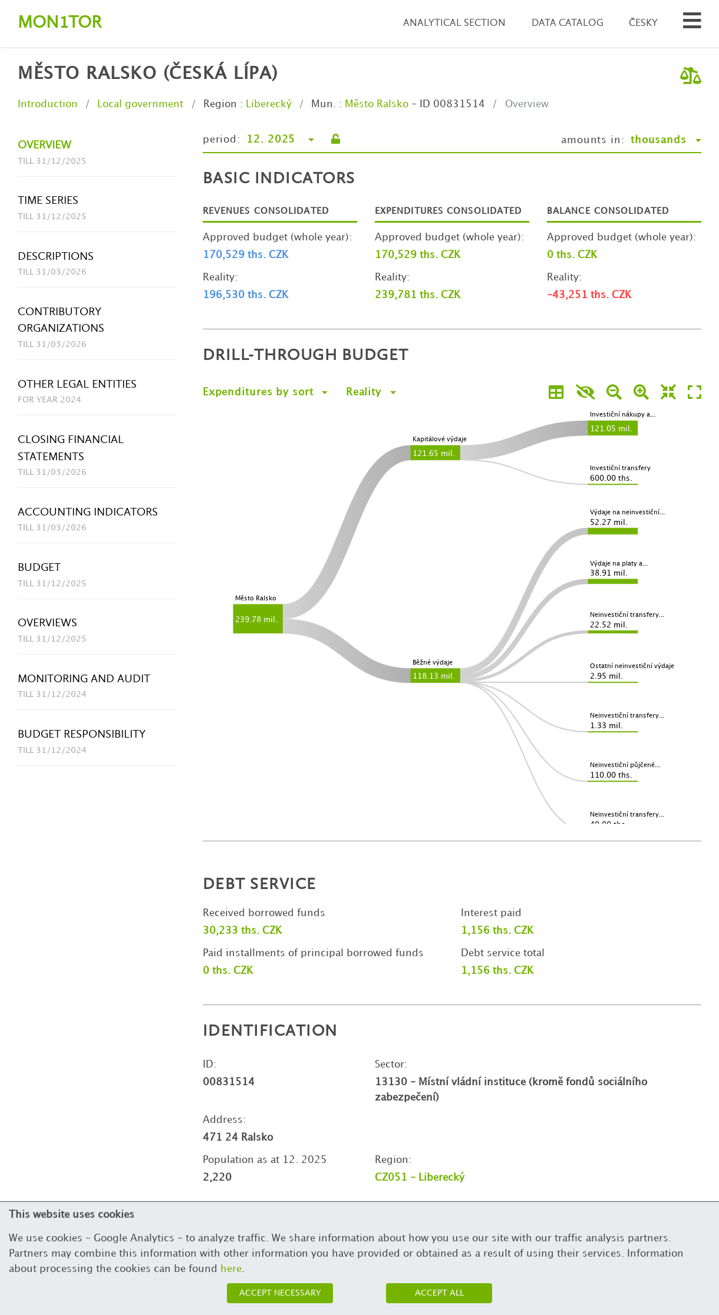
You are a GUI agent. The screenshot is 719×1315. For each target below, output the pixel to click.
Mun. (323, 104)
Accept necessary (280, 1293)
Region (220, 104)
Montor (59, 23)
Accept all (439, 1293)
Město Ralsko (376, 104)
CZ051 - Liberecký (419, 1177)
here (231, 1269)
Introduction (48, 104)
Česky (643, 23)
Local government (140, 104)
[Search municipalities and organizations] (692, 23)
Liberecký (269, 104)
